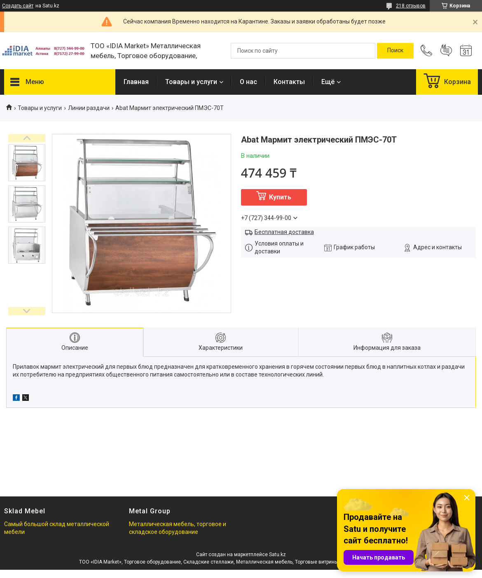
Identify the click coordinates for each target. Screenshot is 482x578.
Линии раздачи (89, 108)
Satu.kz (277, 554)
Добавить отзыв (446, 50)
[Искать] (395, 51)
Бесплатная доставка (284, 232)
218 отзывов (411, 6)
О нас (248, 82)
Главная (136, 82)
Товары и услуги (191, 82)
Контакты (289, 82)
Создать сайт (17, 6)
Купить (280, 197)
